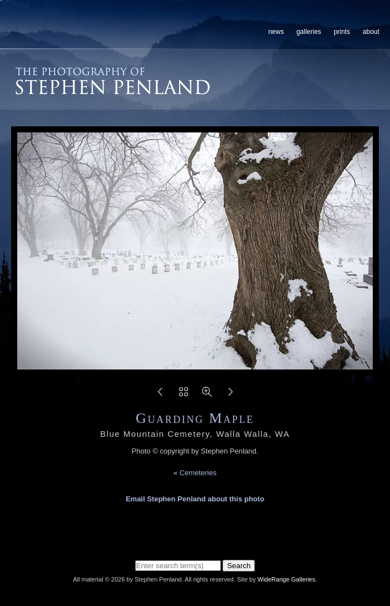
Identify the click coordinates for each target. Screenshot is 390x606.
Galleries (309, 32)
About (371, 32)
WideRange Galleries (286, 579)
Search (238, 565)
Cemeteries (198, 473)
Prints (342, 32)
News (276, 32)
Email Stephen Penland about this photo (195, 499)
